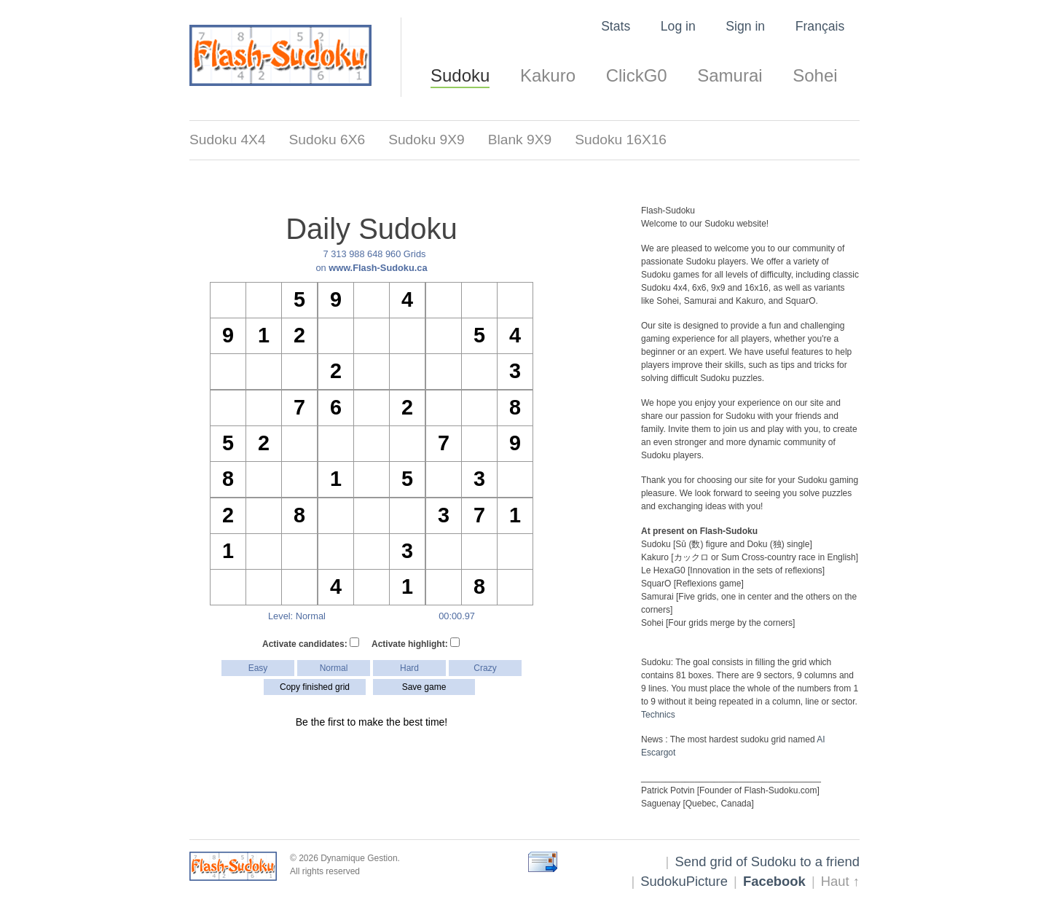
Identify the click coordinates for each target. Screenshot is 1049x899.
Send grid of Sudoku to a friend (767, 861)
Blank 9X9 (519, 139)
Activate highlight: (416, 643)
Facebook (774, 881)
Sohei (815, 75)
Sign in (745, 26)
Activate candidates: (310, 643)
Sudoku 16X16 (621, 139)
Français (819, 26)
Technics (658, 715)
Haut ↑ (840, 881)
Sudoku (460, 75)
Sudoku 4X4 (227, 139)
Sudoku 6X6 (327, 139)
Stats (615, 26)
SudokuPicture (684, 881)
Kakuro (547, 75)
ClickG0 (636, 75)
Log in (678, 26)
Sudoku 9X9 (426, 139)
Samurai (729, 75)
